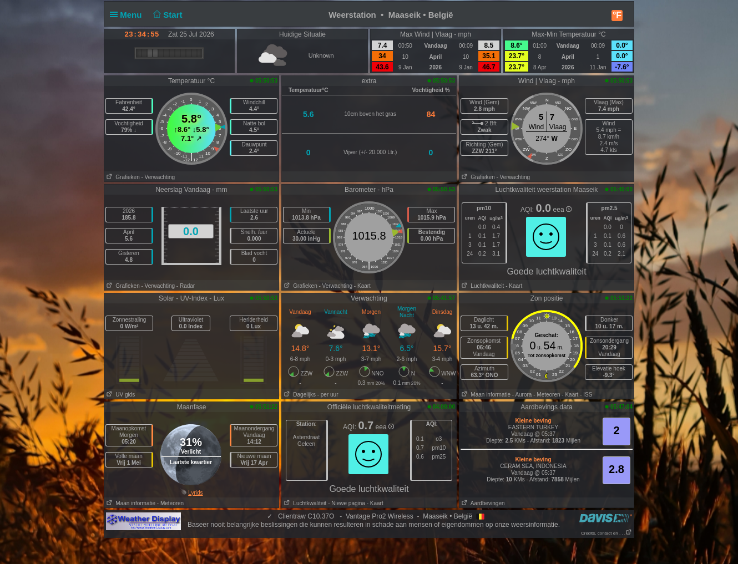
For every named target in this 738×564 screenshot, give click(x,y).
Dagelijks (299, 395)
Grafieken (122, 177)
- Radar (185, 286)
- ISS (586, 395)
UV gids (119, 395)
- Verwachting (158, 177)
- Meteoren (546, 395)
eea (562, 210)
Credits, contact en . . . (606, 533)
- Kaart (362, 286)
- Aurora (522, 395)
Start (166, 14)
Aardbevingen (482, 503)
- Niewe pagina (346, 503)
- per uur (327, 395)
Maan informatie (484, 395)
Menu (128, 14)
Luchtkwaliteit (481, 286)
